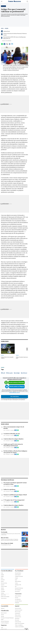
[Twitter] (7, 44)
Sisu (15, 586)
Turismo (2, 593)
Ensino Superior (18, 574)
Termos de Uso (3, 598)
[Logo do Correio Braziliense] (14, 1)
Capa (2, 573)
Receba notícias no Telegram (17, 386)
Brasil (3, 373)
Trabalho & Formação (19, 576)
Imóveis (2, 614)
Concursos (18, 593)
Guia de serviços (18, 616)
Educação (10, 373)
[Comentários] (12, 44)
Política (2, 576)
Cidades (2, 574)
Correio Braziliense (6, 571)
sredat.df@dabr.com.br (14, 392)
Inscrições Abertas (18, 600)
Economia (3, 579)
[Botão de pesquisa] (27, 1)
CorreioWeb (4, 606)
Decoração (17, 620)
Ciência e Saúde (4, 586)
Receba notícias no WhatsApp (16, 382)
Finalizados (17, 602)
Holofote (2, 589)
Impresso (4, 625)
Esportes (2, 584)
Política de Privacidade (5, 596)
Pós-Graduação (18, 589)
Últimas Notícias (18, 581)
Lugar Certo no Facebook (19, 623)
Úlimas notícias (17, 615)
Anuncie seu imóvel (18, 610)
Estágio (16, 578)
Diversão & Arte (4, 583)
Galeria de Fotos (18, 621)
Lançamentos (17, 613)
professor (24, 373)
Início (2, 28)
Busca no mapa (17, 611)
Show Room (17, 618)
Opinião (6, 28)
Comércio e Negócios (5, 622)
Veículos (2, 616)
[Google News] (10, 44)
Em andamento (18, 599)
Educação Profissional (19, 588)
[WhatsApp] (2, 44)
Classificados (5, 610)
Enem (16, 579)
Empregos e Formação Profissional (7, 617)
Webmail (2, 608)
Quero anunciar (4, 612)
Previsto (16, 597)
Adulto (2, 619)
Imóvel (17, 606)
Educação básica (18, 573)
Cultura (16, 583)
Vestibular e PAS (18, 584)
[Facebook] (4, 44)
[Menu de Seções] (2, 1)
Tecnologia (3, 591)
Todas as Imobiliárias (19, 625)
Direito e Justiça (4, 629)
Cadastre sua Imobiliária (19, 626)
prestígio (17, 373)
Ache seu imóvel (18, 608)
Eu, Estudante (19, 571)
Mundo (2, 581)
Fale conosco (17, 591)
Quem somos (3, 594)
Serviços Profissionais (5, 621)
